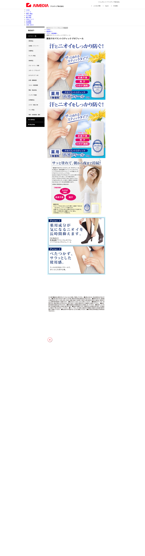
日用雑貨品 (31, 100)
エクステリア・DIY (33, 75)
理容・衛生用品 (33, 90)
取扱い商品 (29, 14)
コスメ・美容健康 (33, 85)
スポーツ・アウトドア (34, 70)
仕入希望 (28, 15)
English (107, 6)
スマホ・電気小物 (33, 105)
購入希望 (28, 17)
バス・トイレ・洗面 (34, 65)
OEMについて (30, 19)
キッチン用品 (32, 55)
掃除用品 (31, 41)
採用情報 (28, 23)
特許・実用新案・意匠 (34, 114)
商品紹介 (49, 31)
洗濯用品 (31, 50)
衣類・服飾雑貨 (33, 80)
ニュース (28, 12)
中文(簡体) (115, 6)
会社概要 (28, 21)
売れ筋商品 (31, 120)
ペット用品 (31, 110)
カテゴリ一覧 (32, 36)
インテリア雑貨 (33, 95)
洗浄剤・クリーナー (34, 46)
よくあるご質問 (97, 6)
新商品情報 (31, 124)
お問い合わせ (30, 25)
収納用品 (31, 60)
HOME (28, 10)
